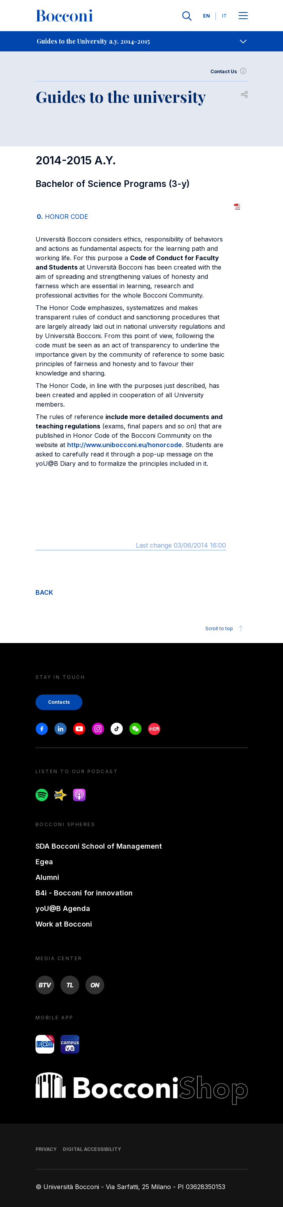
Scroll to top (225, 628)
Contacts (59, 702)
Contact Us (229, 71)
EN (206, 16)
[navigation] (141, 41)
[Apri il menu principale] (243, 16)
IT (224, 16)
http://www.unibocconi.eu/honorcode (124, 445)
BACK (44, 592)
